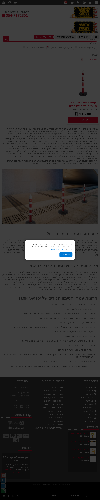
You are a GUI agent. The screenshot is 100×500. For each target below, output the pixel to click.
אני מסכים (66, 255)
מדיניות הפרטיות (57, 249)
